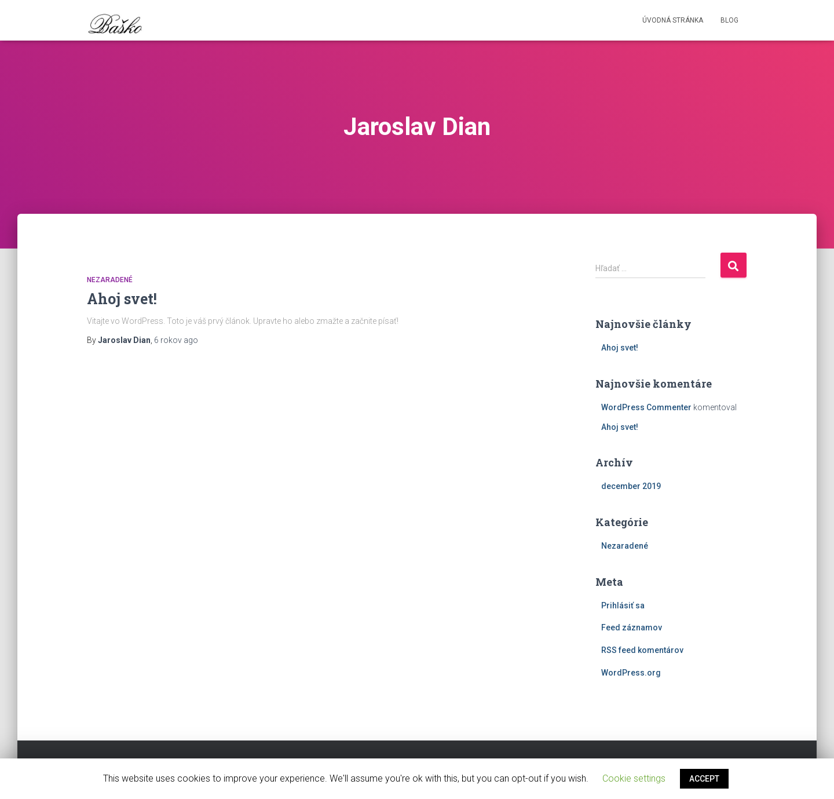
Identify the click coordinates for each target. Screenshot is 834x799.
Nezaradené (110, 280)
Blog (729, 20)
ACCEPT (704, 778)
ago (176, 340)
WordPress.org (631, 672)
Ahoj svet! (122, 298)
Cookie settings (633, 778)
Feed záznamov (631, 627)
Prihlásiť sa (623, 605)
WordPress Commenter (646, 407)
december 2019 (631, 486)
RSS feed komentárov (642, 650)
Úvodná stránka (672, 20)
